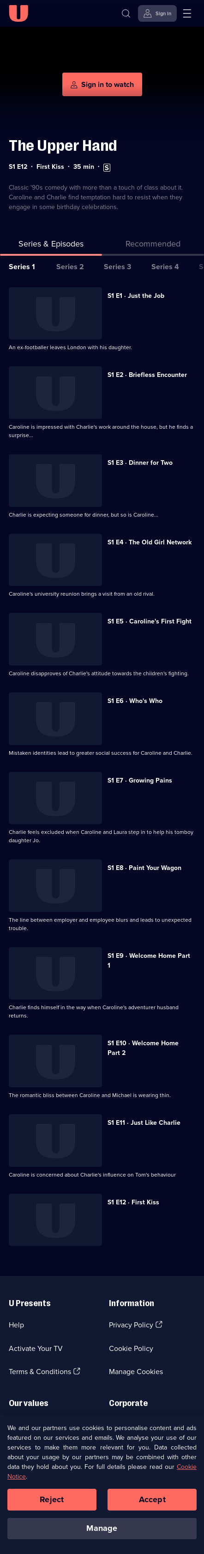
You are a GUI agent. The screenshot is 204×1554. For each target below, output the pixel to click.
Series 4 (165, 266)
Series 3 (117, 266)
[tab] (153, 246)
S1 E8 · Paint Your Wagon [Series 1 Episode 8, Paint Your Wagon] (144, 868)
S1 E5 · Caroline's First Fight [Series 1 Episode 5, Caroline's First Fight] (150, 621)
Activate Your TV (36, 1348)
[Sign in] (157, 13)
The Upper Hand (63, 145)
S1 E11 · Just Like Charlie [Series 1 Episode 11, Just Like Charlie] (144, 1123)
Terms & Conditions (40, 1371)
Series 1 (22, 266)
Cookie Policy (131, 1348)
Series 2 (70, 266)
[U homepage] (18, 13)
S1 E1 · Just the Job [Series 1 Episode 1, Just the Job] (136, 296)
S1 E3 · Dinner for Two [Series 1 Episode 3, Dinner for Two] (140, 463)
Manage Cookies (136, 1371)
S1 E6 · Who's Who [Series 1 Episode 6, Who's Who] (135, 701)
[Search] (126, 13)
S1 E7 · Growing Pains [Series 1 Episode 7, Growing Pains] (140, 780)
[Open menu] (187, 13)
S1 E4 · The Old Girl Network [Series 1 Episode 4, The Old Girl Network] (150, 542)
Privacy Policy (131, 1325)
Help (16, 1325)
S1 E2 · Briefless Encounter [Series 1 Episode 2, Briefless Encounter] (147, 375)
